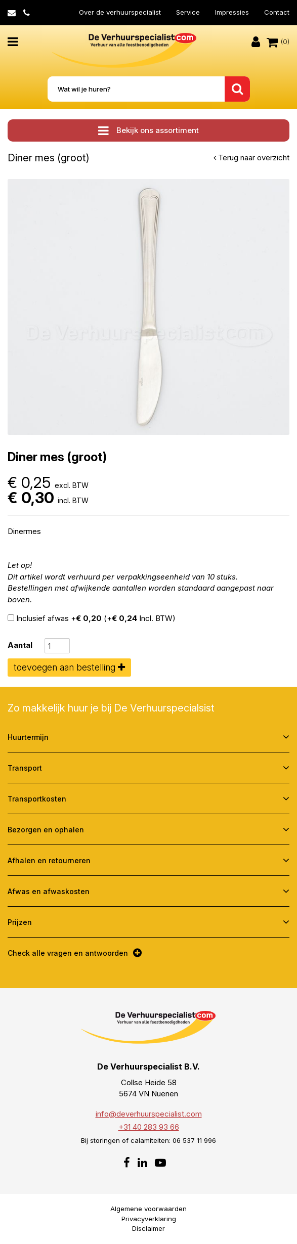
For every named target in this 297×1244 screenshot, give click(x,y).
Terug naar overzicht (251, 157)
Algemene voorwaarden (148, 1209)
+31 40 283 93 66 (148, 1127)
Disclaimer (148, 1228)
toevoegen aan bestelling (69, 667)
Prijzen (20, 922)
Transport (25, 768)
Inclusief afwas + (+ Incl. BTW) (92, 618)
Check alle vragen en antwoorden (68, 953)
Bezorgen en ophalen (46, 829)
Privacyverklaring (148, 1219)
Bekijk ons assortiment (148, 130)
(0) (278, 42)
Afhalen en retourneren (49, 860)
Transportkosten (37, 798)
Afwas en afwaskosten (49, 891)
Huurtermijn (28, 737)
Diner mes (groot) (49, 158)
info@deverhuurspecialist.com (149, 1114)
